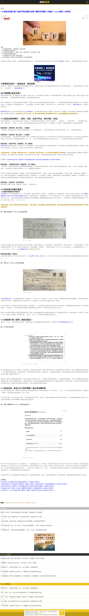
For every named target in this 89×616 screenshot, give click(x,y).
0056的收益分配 (63, 322)
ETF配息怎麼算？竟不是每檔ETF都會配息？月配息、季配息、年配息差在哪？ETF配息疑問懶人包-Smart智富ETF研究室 (34, 484)
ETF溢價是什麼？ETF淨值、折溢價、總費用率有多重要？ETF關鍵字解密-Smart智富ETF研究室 (27, 488)
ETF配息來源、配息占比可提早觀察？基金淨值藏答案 (17, 57)
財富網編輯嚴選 (7, 18)
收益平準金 (76, 104)
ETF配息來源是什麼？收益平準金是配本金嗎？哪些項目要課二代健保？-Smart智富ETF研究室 (36, 12)
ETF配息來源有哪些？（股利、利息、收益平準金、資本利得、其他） (22, 52)
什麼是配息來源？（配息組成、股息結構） (14, 49)
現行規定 (4, 193)
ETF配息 (60, 61)
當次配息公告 (23, 249)
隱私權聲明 (40, 612)
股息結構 (33, 502)
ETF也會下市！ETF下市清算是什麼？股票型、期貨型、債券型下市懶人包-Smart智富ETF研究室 (27, 490)
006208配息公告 (6, 298)
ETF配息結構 (27, 502)
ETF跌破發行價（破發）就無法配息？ (13, 55)
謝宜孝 (22, 502)
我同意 (61, 612)
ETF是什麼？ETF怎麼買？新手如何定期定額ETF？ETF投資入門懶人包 (20, 482)
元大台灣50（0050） (34, 256)
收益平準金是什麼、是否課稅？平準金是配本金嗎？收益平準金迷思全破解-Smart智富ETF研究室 (33, 159)
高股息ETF (30, 111)
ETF (2, 95)
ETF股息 (7, 502)
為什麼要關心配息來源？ (9, 50)
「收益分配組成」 (18, 88)
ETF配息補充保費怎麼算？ (10, 54)
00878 (41, 198)
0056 (10, 374)
